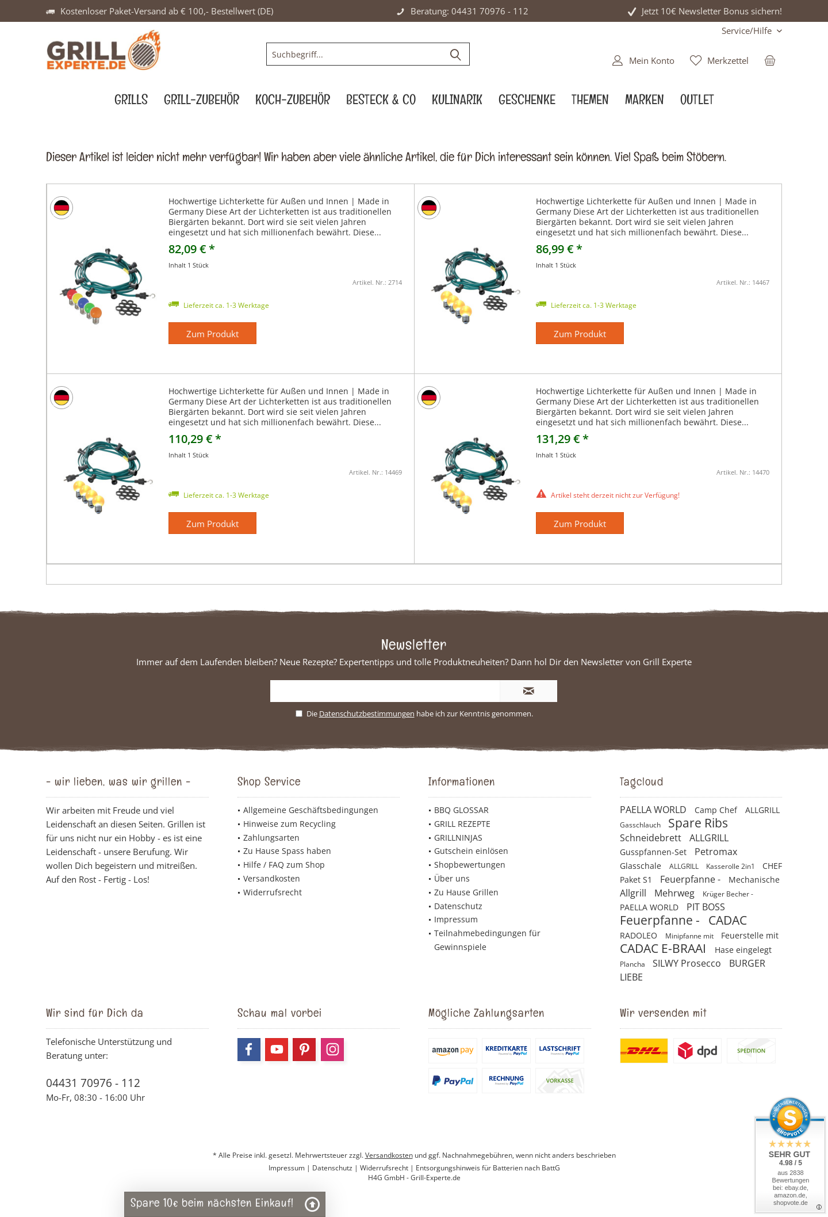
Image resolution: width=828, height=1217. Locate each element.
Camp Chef (717, 809)
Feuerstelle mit (750, 935)
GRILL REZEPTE (462, 823)
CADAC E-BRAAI (664, 948)
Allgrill (634, 893)
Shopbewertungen (469, 864)
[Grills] (131, 103)
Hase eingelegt (743, 949)
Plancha (633, 964)
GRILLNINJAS (458, 837)
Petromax (716, 851)
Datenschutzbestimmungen (367, 713)
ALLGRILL (762, 809)
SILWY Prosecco (688, 963)
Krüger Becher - (728, 894)
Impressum (456, 919)
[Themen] (590, 103)
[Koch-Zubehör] (292, 103)
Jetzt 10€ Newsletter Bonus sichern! (712, 11)
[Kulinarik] (457, 103)
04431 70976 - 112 (93, 1082)
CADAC (727, 920)
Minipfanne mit (690, 936)
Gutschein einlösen (471, 850)
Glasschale (642, 865)
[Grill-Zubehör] (201, 103)
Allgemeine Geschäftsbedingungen (310, 809)
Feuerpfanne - (691, 879)
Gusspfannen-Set (654, 851)
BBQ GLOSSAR (461, 809)
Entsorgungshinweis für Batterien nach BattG (488, 1168)
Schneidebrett (652, 837)
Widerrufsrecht (272, 892)
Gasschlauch (641, 825)
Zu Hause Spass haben (287, 850)
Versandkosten (271, 878)
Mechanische (754, 879)
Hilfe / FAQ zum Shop (284, 864)
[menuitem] (747, 31)
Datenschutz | (336, 1168)
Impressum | (290, 1168)
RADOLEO (640, 935)
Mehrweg (675, 893)
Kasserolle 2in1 (731, 866)
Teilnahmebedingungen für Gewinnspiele (487, 940)
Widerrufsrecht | (388, 1168)
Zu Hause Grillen (466, 892)
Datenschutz (458, 906)
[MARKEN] (644, 103)
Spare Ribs (698, 823)
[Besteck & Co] (381, 103)
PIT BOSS (706, 907)
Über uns (452, 878)
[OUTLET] (697, 103)
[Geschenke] (527, 103)
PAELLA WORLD (654, 809)
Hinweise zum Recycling (289, 823)
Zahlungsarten (271, 837)
